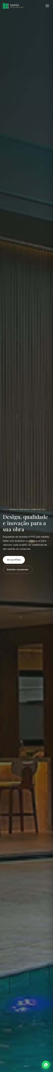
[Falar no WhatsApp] (46, 1065)
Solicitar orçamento (17, 569)
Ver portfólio (14, 560)
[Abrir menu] (47, 6)
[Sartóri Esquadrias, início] (13, 6)
